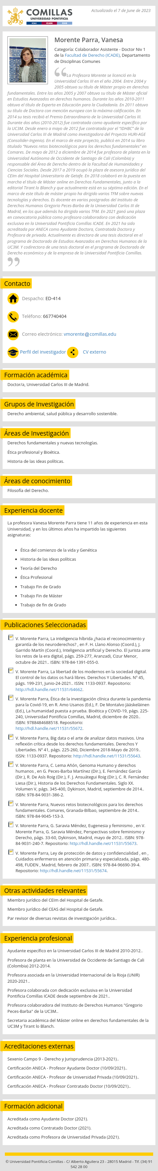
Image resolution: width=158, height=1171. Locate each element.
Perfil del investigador (43, 352)
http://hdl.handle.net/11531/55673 (103, 843)
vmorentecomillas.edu (90, 334)
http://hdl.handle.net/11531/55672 (49, 728)
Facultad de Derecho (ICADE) (92, 55)
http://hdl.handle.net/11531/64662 (49, 689)
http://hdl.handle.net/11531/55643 (106, 756)
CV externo (94, 352)
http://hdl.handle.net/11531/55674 (73, 870)
